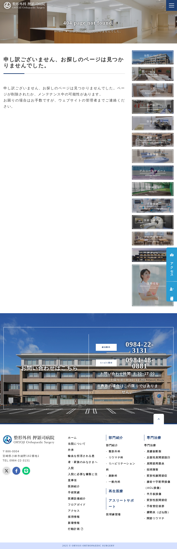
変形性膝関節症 (157, 475)
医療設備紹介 (77, 498)
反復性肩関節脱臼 (158, 457)
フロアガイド (77, 504)
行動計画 (75, 529)
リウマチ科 (116, 457)
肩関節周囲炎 (156, 463)
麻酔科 (113, 475)
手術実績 (74, 492)
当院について (77, 443)
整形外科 (114, 451)
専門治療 (150, 445)
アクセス (74, 510)
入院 (71, 468)
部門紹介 (112, 445)
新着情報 (74, 522)
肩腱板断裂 (154, 451)
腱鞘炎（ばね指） (158, 512)
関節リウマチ (156, 518)
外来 (71, 449)
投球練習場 (113, 514)
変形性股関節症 (157, 500)
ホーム (72, 437)
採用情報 (74, 516)
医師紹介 (74, 486)
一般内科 (114, 481)
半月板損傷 (154, 494)
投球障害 (152, 469)
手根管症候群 (156, 506)
